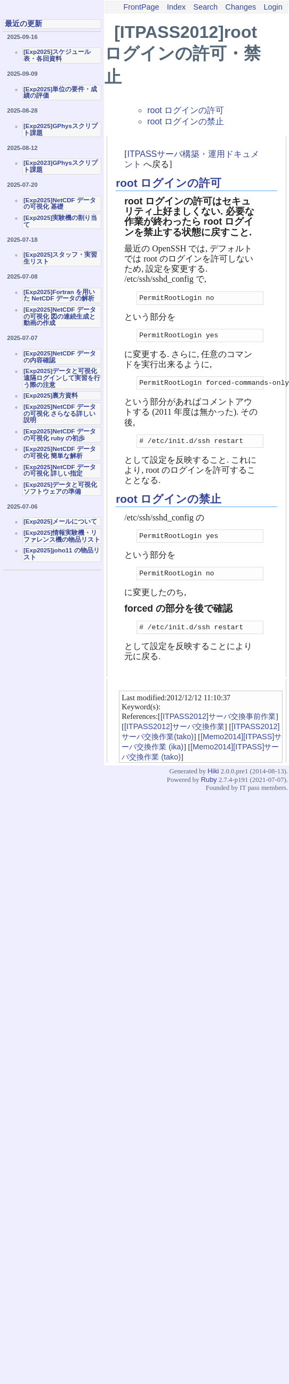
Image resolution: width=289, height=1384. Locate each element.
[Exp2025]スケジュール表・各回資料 (57, 55)
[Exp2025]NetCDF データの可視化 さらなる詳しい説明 (59, 413)
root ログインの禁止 (185, 121)
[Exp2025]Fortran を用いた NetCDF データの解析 (59, 295)
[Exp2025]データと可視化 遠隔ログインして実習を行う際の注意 (61, 377)
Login (273, 7)
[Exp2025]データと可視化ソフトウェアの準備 (60, 488)
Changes (241, 7)
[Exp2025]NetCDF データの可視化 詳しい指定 (59, 470)
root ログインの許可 (185, 110)
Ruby (209, 791)
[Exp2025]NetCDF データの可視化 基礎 (59, 203)
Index (176, 7)
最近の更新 (23, 23)
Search (206, 7)
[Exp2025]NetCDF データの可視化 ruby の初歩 (59, 434)
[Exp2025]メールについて (60, 521)
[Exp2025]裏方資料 (50, 395)
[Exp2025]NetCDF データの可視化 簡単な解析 (59, 452)
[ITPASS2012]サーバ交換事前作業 (218, 727)
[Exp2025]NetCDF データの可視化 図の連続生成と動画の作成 (59, 316)
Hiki (213, 782)
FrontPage (141, 7)
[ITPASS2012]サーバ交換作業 (174, 737)
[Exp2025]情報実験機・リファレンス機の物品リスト (61, 536)
